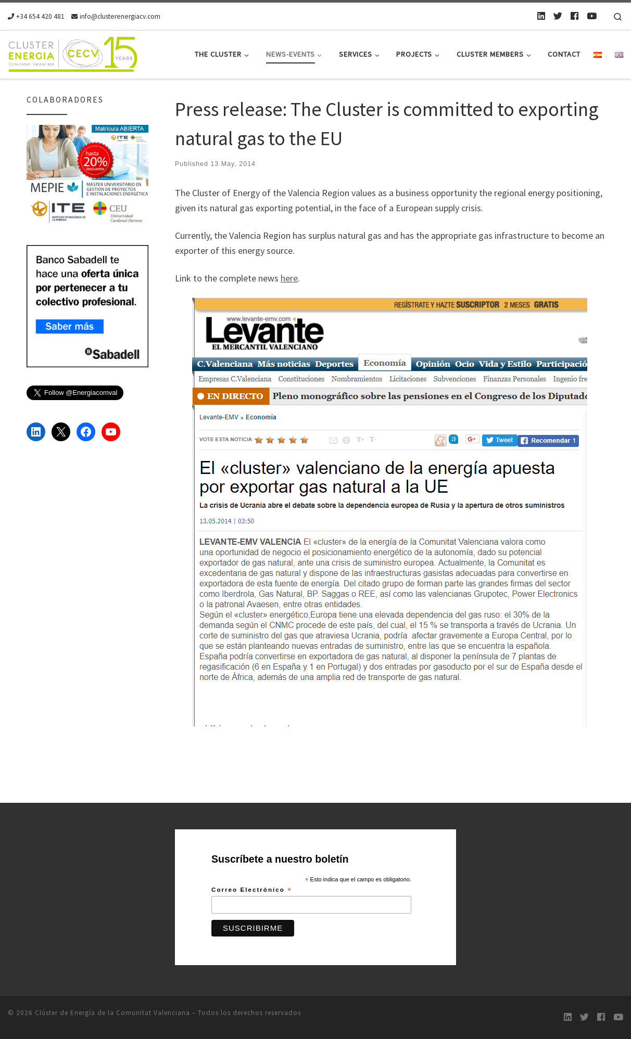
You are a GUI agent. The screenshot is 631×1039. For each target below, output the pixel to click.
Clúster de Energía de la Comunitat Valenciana (112, 1012)
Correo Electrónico (251, 890)
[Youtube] (592, 16)
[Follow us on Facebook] (574, 16)
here (289, 278)
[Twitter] (557, 16)
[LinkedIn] (541, 16)
